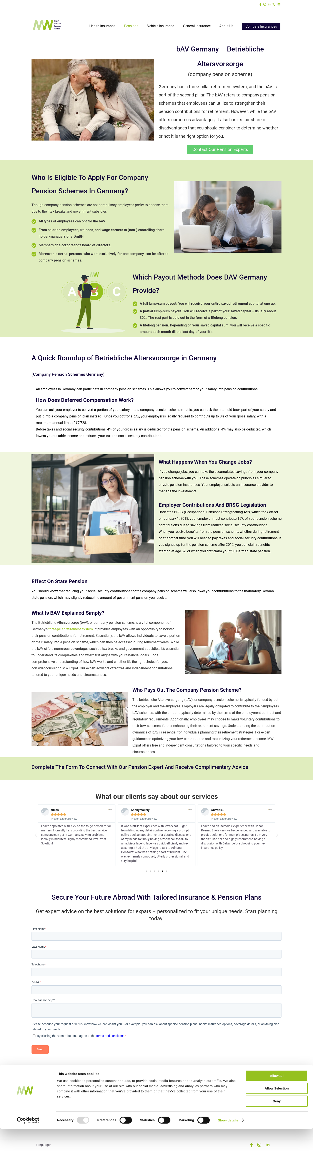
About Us (226, 26)
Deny (277, 1124)
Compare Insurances (261, 26)
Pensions (132, 26)
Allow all (277, 1099)
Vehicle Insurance (160, 26)
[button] (36, 835)
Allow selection (277, 1112)
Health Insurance (103, 26)
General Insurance (197, 26)
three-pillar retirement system (70, 629)
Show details (228, 1143)
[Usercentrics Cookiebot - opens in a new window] (28, 1143)
